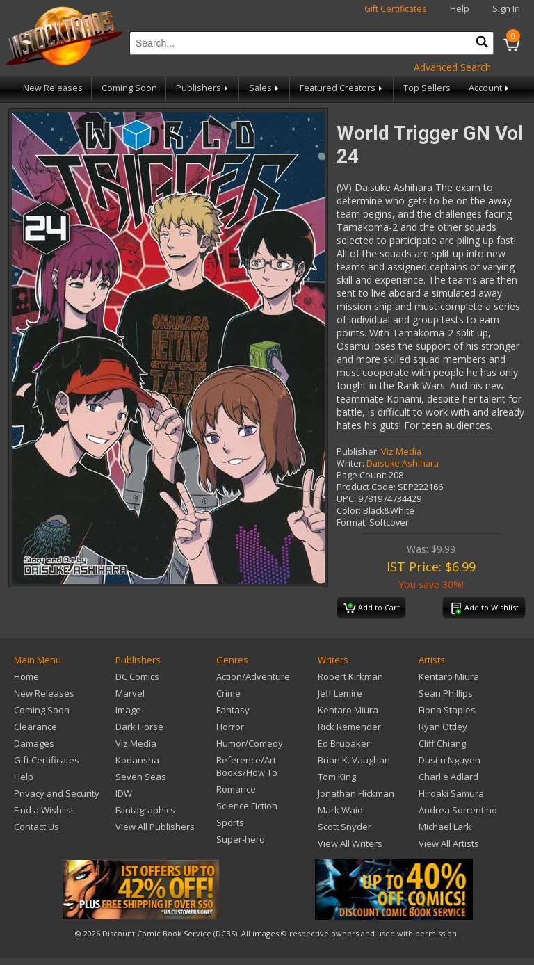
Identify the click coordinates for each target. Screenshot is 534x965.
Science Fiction (246, 806)
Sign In (506, 9)
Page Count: (362, 475)
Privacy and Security (56, 793)
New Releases (53, 88)
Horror (230, 726)
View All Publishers (155, 826)
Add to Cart (371, 608)
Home (26, 676)
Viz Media (401, 451)
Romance (236, 789)
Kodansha (137, 760)
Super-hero (240, 839)
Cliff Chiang (442, 743)
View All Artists (449, 843)
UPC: (346, 499)
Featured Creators (342, 88)
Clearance (35, 726)
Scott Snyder (344, 826)
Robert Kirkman (350, 676)
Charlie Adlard (448, 776)
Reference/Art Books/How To (246, 766)
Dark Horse (139, 726)
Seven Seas (140, 776)
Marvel (130, 693)
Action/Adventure (253, 676)
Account (490, 88)
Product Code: (366, 487)
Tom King (337, 776)
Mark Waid (340, 810)
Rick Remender (349, 726)
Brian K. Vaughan (354, 760)
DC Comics (137, 676)
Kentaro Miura (348, 710)
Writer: (350, 463)
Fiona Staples (447, 710)
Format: (352, 522)
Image (128, 710)
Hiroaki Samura (451, 793)
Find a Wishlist (44, 810)
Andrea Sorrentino (458, 810)
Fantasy (233, 710)
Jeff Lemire (340, 693)
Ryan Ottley (443, 726)
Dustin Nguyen (449, 760)
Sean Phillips (446, 693)
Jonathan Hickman (356, 793)
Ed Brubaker (344, 743)
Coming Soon (129, 88)
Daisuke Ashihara (402, 463)
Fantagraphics (145, 810)
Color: (349, 511)
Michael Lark (445, 826)
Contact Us (36, 826)
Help (459, 9)
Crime (228, 693)
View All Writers (350, 843)
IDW (123, 793)
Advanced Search (452, 67)
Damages (34, 743)
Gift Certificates (395, 9)
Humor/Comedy (249, 743)
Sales (265, 88)
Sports (230, 822)
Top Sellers (427, 88)
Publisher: (358, 451)
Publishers (203, 88)
